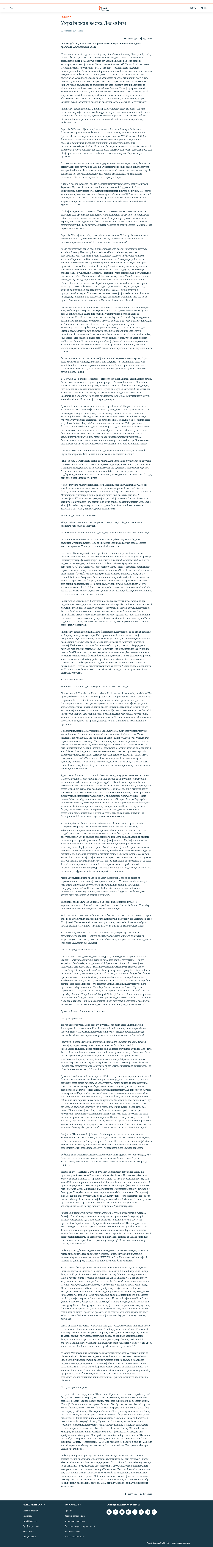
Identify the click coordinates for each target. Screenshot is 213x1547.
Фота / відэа (28, 1531)
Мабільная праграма (75, 1521)
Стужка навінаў (30, 1511)
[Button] (130, 38)
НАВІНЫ (203, 8)
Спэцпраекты (29, 1537)
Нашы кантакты (72, 1531)
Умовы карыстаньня (74, 1537)
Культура (66, 17)
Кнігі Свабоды (30, 1521)
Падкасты (27, 1516)
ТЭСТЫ (193, 8)
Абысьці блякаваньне (75, 1516)
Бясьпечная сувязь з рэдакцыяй (80, 1526)
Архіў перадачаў (31, 1526)
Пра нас (68, 1511)
